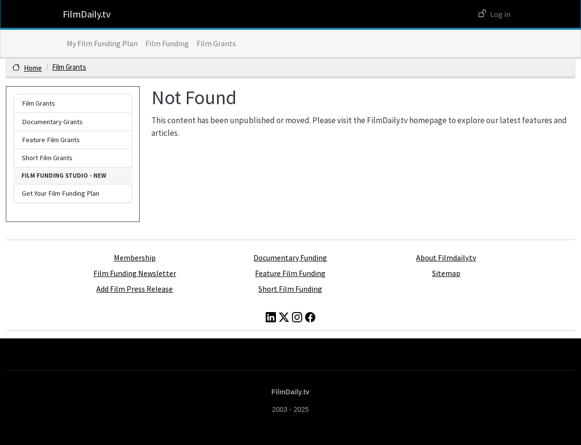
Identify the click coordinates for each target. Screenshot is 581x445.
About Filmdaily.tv (446, 257)
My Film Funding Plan (102, 43)
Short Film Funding (290, 289)
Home (33, 68)
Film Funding (167, 43)
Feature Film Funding (290, 273)
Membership (135, 257)
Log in (500, 14)
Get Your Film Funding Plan (60, 193)
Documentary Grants (52, 121)
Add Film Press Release (134, 289)
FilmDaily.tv (86, 14)
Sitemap (446, 273)
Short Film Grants (47, 157)
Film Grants (216, 43)
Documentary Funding (290, 257)
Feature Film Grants (51, 139)
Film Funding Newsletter (134, 273)
